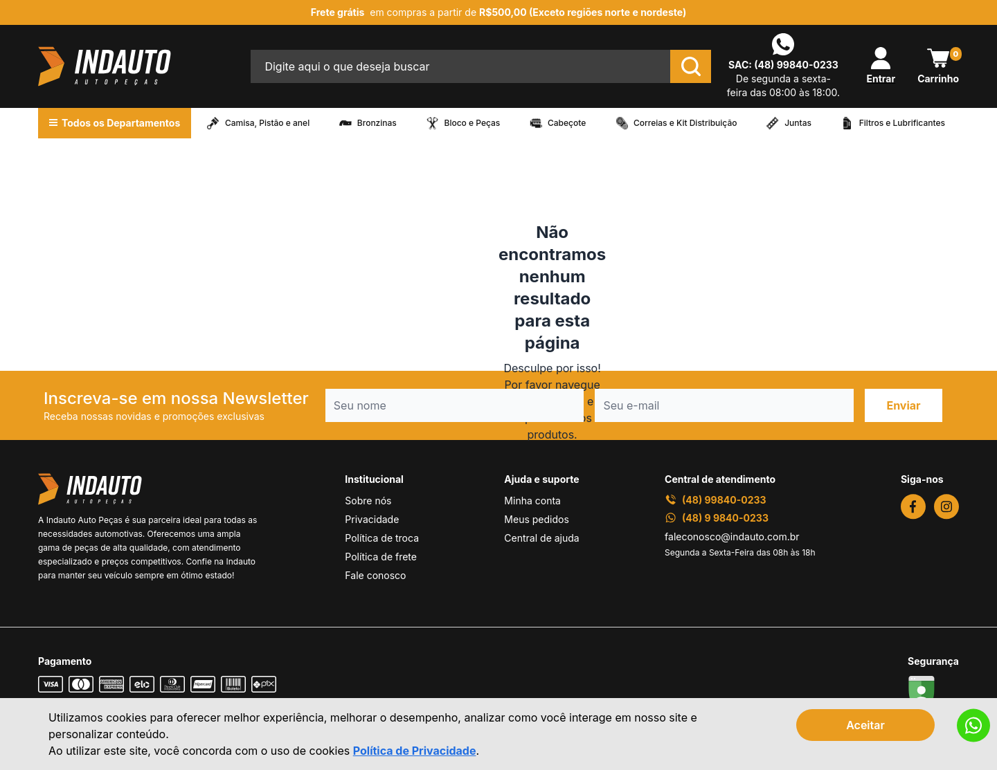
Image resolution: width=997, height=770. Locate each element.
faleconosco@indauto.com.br (732, 536)
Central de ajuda (541, 538)
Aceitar (865, 725)
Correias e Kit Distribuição (685, 123)
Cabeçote (567, 123)
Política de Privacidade (414, 751)
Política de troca (382, 538)
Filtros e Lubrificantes (902, 123)
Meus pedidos (536, 519)
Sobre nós (368, 500)
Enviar (903, 405)
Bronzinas (377, 123)
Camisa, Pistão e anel (267, 123)
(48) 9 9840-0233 (717, 518)
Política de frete (381, 556)
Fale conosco (375, 575)
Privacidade (372, 519)
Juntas (797, 123)
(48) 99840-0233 (796, 65)
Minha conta (532, 500)
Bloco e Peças (472, 123)
